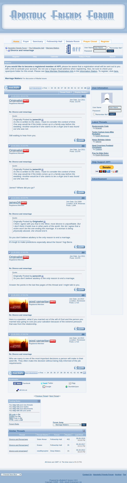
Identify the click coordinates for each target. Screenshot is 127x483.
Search (113, 57)
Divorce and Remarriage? (19, 445)
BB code (12, 414)
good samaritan (39, 301)
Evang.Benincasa (102, 136)
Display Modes (81, 92)
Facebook (26, 383)
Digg (73, 383)
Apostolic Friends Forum (17, 48)
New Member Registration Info (59, 71)
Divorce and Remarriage (18, 439)
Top (124, 474)
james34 (14, 202)
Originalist (15, 100)
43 (82, 88)
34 (52, 88)
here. (116, 71)
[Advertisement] (106, 229)
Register (15, 57)
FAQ (35, 57)
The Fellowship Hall (36, 48)
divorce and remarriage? (18, 451)
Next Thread (54, 396)
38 (65, 88)
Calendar (54, 57)
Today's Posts (84, 57)
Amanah (98, 128)
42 (79, 88)
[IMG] (11, 418)
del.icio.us (23, 390)
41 (75, 88)
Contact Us (87, 474)
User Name (88, 48)
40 (72, 88)
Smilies (12, 416)
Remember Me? (114, 48)
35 (55, 88)
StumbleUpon (73, 386)
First (44, 88)
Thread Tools (65, 92)
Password (88, 51)
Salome (98, 141)
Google (48, 386)
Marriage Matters (52, 48)
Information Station (88, 71)
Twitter (50, 383)
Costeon (98, 149)
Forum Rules (14, 424)
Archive (118, 474)
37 (62, 88)
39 (68, 88)
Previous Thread (41, 396)
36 (58, 88)
